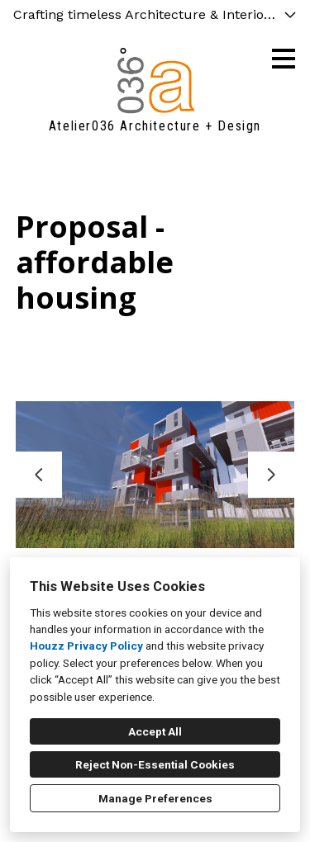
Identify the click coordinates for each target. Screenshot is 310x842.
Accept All (155, 731)
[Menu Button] (283, 58)
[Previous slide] (39, 475)
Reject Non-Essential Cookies (155, 764)
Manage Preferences (155, 798)
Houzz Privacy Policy (86, 645)
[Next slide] (271, 475)
